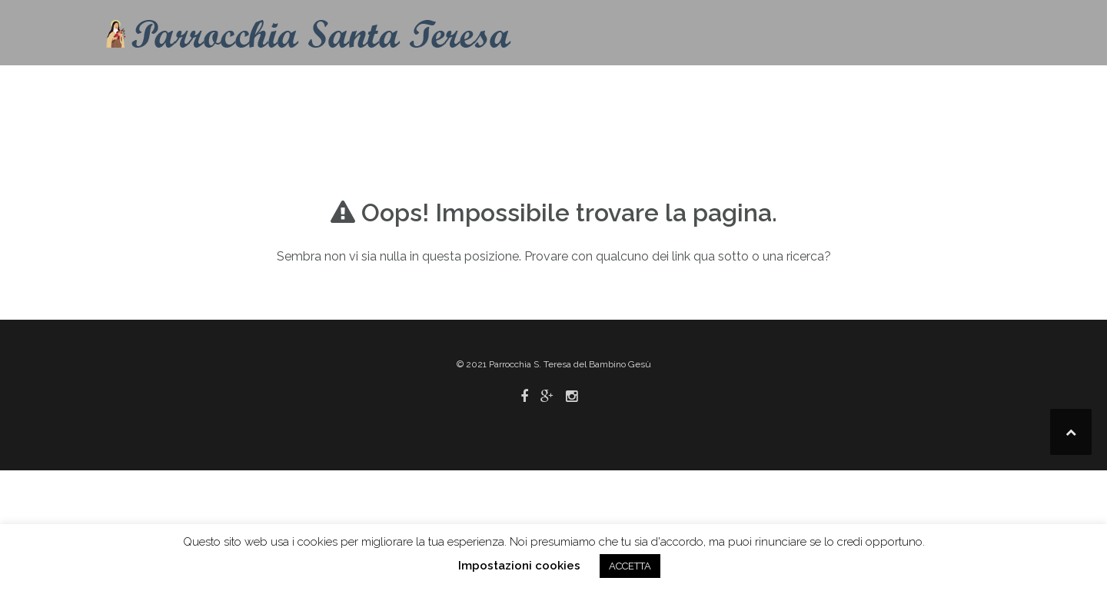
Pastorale (796, 88)
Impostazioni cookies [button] (519, 566)
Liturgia (692, 88)
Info (607, 88)
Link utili (902, 88)
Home (480, 88)
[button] (982, 91)
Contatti (546, 88)
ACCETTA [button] (630, 566)
